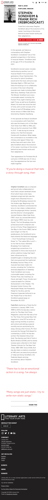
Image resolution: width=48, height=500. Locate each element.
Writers (3, 458)
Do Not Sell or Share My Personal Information (14, 489)
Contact (5, 437)
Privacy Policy (5, 486)
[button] (42, 2)
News (3, 469)
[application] (31, 39)
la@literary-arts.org (6, 449)
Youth (3, 460)
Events (4, 465)
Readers (3, 456)
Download (26, 44)
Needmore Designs (11, 494)
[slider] (41, 39)
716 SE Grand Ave (6, 441)
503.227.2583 (5, 445)
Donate (4, 473)
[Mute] (37, 40)
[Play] (20, 40)
